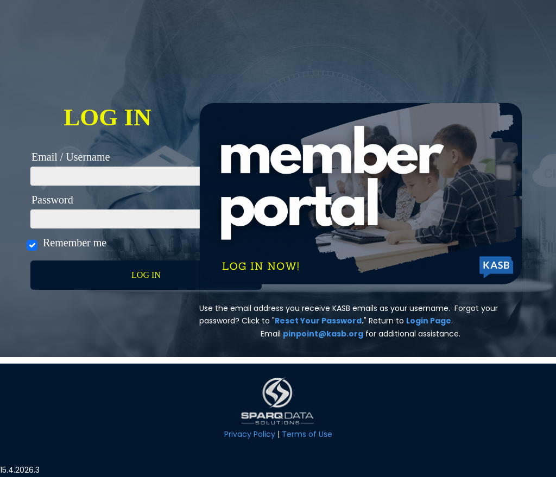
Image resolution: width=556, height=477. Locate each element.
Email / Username (70, 156)
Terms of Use (307, 434)
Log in (146, 274)
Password (52, 199)
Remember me (74, 242)
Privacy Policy (249, 434)
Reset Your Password (318, 320)
